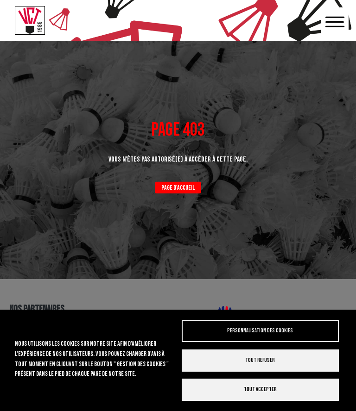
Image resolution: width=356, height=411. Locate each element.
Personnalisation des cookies (260, 330)
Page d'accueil (178, 188)
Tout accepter (260, 389)
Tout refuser (260, 360)
